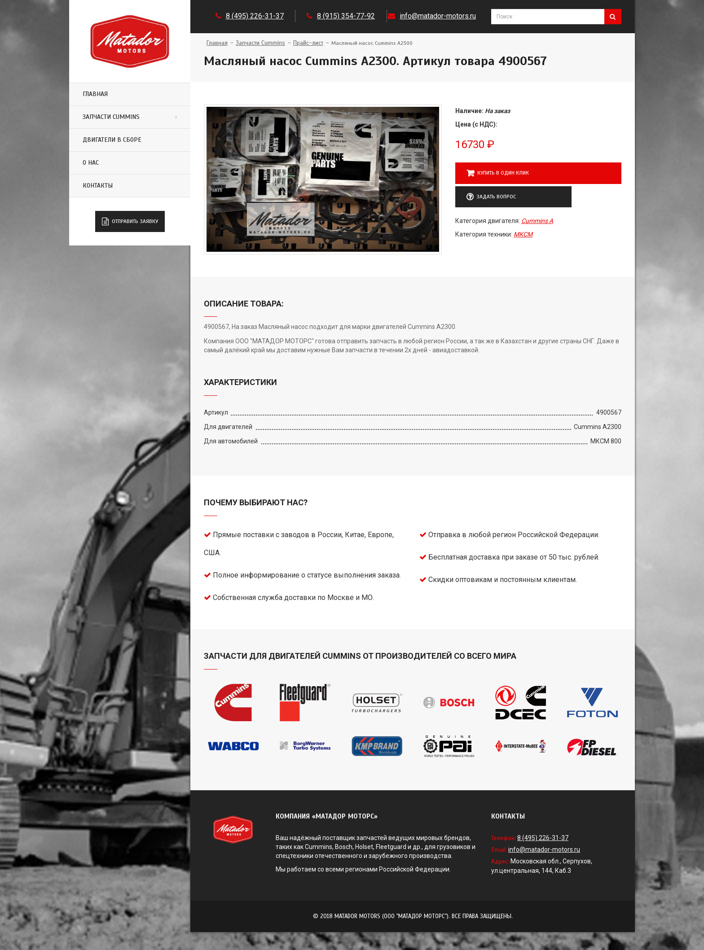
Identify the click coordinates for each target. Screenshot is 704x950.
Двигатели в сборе (112, 140)
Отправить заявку (130, 222)
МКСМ (523, 234)
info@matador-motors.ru (438, 16)
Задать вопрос (491, 197)
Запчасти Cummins (111, 117)
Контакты (98, 185)
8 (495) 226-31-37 (255, 16)
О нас (91, 162)
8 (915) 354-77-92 (346, 16)
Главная (95, 94)
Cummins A (537, 220)
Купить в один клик (497, 173)
